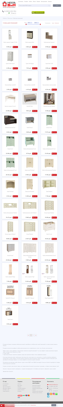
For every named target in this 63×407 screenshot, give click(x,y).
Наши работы (6, 391)
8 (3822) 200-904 (10, 11)
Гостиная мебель (36, 387)
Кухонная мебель (36, 385)
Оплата (30, 1)
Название (57, 23)
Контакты (50, 1)
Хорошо (53, 405)
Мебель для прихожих (37, 391)
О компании (20, 1)
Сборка (34, 1)
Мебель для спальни (37, 392)
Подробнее (33, 405)
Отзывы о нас (6, 389)
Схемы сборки (21, 389)
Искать (57, 5)
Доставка (26, 1)
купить (16, 47)
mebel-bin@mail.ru (53, 384)
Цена (53, 23)
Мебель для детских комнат (37, 389)
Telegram (13, 13)
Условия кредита (22, 388)
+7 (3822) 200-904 (53, 386)
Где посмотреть (44, 1)
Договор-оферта (7, 388)
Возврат (38, 1)
